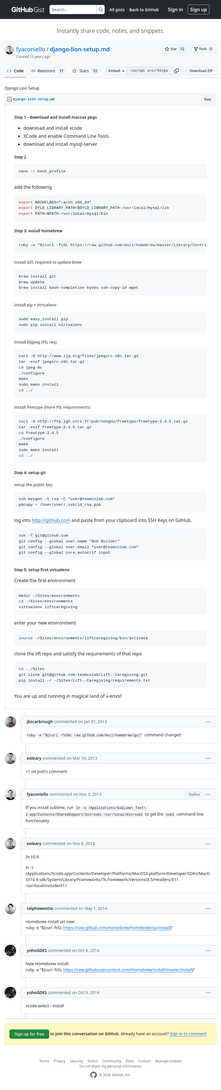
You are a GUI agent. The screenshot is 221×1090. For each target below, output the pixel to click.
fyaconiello (30, 49)
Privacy (59, 1061)
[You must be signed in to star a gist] (175, 49)
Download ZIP (201, 70)
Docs (130, 1061)
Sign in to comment (188, 1033)
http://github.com (51, 520)
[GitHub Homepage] (93, 1074)
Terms (44, 1061)
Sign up (198, 9)
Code (15, 70)
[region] (110, 407)
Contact (144, 1061)
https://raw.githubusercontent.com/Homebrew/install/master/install (127, 969)
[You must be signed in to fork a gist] (203, 49)
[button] (176, 71)
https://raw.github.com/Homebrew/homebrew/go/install (116, 927)
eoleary (34, 758)
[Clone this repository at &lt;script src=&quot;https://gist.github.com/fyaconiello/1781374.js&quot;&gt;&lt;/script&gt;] (149, 71)
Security (76, 1061)
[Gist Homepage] (28, 9)
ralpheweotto (40, 908)
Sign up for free (29, 1034)
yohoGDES (37, 950)
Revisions (48, 71)
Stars (85, 71)
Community (111, 1061)
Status (92, 1061)
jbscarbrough (40, 721)
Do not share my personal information (110, 1066)
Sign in (175, 9)
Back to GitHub (144, 9)
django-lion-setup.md (80, 49)
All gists (117, 9)
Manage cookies (168, 1061)
